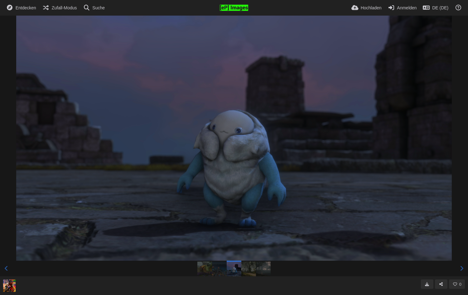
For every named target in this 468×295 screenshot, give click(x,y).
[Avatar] (9, 285)
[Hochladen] (366, 8)
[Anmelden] (402, 8)
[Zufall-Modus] (59, 8)
